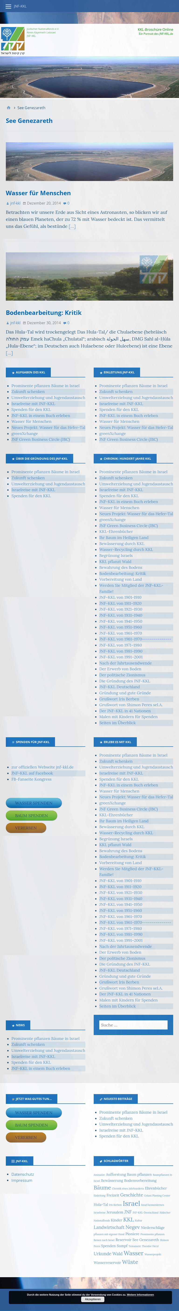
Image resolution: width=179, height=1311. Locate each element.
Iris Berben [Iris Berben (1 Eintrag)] (115, 1205)
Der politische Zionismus (122, 675)
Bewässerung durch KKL (122, 543)
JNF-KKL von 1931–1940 (120, 615)
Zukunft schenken (28, 391)
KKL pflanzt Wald (115, 561)
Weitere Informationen (140, 1294)
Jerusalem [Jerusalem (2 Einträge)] (115, 1212)
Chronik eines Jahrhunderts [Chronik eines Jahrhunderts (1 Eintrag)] (128, 1188)
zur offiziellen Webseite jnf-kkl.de (42, 767)
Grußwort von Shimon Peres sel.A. (131, 704)
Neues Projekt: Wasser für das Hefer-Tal (48, 427)
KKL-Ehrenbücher (116, 531)
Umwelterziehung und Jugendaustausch (48, 397)
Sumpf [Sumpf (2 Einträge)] (122, 1245)
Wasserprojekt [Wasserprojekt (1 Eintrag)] (153, 1254)
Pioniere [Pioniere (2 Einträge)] (132, 1233)
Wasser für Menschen (38, 193)
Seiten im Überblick (117, 722)
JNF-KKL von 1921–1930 (120, 609)
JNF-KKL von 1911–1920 (120, 603)
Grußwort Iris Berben (119, 699)
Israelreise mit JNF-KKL (33, 403)
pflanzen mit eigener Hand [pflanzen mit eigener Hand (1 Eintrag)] (109, 1234)
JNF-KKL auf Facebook (32, 773)
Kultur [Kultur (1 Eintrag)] (138, 1220)
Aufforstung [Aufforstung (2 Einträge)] (116, 1174)
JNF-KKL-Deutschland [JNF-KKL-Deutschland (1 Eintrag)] (145, 1212)
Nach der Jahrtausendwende (125, 663)
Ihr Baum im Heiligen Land (123, 537)
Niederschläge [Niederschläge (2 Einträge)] (153, 1227)
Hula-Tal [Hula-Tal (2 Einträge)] (101, 1204)
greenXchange (24, 433)
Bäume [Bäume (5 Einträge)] (102, 1187)
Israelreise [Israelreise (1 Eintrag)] (100, 1212)
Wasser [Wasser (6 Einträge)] (133, 1253)
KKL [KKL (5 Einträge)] (128, 1219)
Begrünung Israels (116, 555)
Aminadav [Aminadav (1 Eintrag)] (99, 1174)
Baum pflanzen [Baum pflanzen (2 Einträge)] (139, 1174)
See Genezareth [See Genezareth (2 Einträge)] (145, 1239)
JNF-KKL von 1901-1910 (120, 597)
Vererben (26, 828)
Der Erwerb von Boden (120, 668)
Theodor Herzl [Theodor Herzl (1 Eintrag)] (150, 1246)
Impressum (21, 1180)
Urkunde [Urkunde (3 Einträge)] (102, 1253)
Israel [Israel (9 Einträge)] (131, 1203)
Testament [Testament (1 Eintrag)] (135, 1246)
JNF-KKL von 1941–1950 (120, 621)
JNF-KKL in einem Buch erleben (40, 415)
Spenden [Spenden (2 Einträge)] (108, 1245)
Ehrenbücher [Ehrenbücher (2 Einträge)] (156, 1188)
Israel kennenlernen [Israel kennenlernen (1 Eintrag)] (152, 1205)
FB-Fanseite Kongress (31, 779)
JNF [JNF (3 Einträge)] (127, 1212)
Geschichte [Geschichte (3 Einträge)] (131, 1195)
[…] (72, 226)
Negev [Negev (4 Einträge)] (132, 1227)
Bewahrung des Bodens (120, 567)
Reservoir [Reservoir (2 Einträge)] (123, 1239)
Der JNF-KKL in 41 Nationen (125, 710)
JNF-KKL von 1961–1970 (120, 633)
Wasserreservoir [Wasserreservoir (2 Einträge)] (107, 1262)
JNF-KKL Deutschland (119, 686)
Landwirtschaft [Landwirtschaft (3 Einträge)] (109, 1227)
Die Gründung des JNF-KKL (124, 681)
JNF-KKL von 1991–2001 (121, 657)
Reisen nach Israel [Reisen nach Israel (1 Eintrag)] (104, 1240)
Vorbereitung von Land (120, 579)
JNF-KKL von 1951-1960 (120, 627)
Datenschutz (22, 1174)
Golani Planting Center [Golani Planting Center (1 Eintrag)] (157, 1195)
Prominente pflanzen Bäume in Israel (45, 385)
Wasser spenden (33, 803)
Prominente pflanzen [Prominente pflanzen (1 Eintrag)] (152, 1234)
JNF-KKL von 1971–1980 (120, 645)
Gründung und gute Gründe (125, 692)
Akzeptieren (93, 1299)
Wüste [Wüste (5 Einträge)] (130, 1261)
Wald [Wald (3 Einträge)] (117, 1253)
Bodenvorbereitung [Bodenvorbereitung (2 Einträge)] (140, 1180)
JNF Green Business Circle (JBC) (40, 439)
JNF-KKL (20, 6)
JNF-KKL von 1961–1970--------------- (135, 639)
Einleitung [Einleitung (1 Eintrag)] (100, 1195)
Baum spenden (31, 815)
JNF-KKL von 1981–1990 (120, 651)
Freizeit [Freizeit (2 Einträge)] (113, 1195)
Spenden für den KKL (31, 409)
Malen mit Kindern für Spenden (128, 716)
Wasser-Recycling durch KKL (126, 549)
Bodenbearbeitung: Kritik (44, 312)
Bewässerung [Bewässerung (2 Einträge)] (112, 1180)
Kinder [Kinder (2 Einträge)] (116, 1220)
